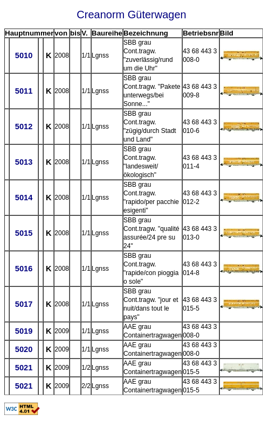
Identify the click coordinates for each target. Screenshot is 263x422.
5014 (24, 197)
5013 (24, 162)
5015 (24, 233)
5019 (24, 331)
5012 (24, 126)
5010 (24, 55)
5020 (24, 349)
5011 (24, 91)
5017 (24, 304)
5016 (24, 268)
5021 (24, 367)
